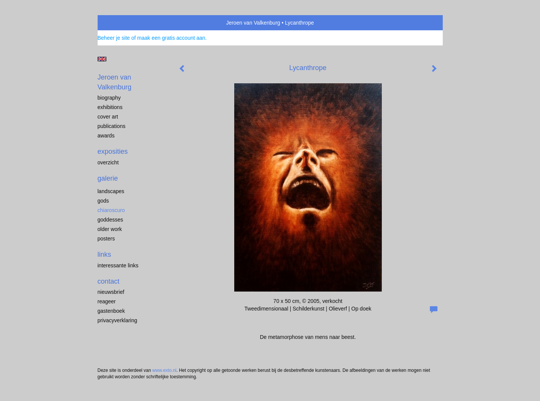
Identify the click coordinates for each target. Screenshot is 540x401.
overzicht (108, 162)
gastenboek (111, 311)
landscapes (111, 191)
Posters (106, 239)
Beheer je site (114, 38)
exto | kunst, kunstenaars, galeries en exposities (119, 22)
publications (112, 126)
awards (106, 136)
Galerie (108, 178)
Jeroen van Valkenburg (253, 23)
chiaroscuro (111, 210)
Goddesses (110, 220)
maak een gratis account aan (171, 38)
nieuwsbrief (111, 292)
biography (109, 98)
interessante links (118, 265)
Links (104, 254)
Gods (103, 201)
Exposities (113, 151)
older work (110, 229)
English (102, 59)
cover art (108, 117)
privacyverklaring (117, 320)
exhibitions (110, 107)
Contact (109, 281)
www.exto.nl (164, 370)
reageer (107, 301)
